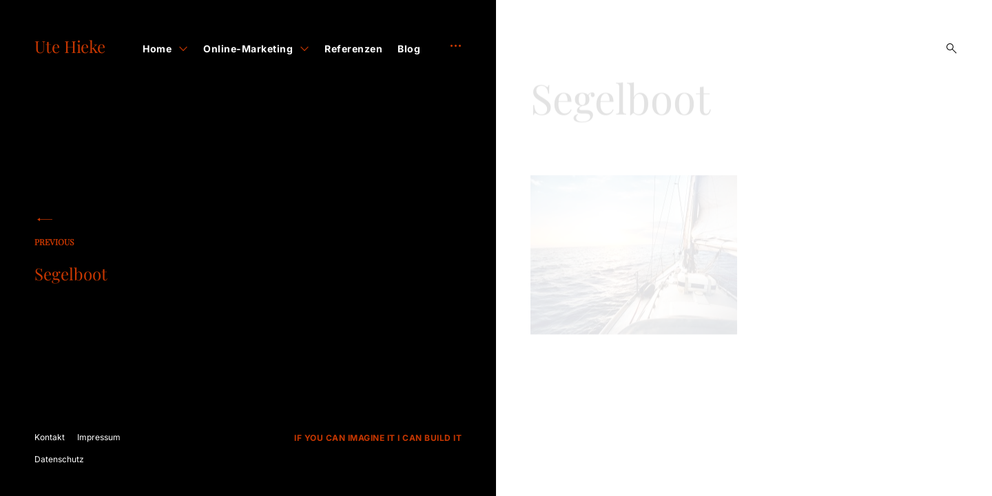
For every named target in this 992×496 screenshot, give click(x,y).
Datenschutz (59, 459)
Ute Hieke (69, 46)
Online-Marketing (248, 48)
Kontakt (49, 437)
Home (157, 48)
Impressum (99, 437)
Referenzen (353, 48)
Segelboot (124, 262)
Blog (408, 48)
